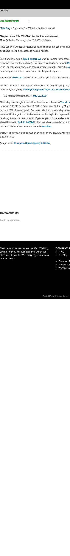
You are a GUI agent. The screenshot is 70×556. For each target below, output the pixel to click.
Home (4, 10)
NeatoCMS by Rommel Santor (55, 296)
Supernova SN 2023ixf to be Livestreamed (29, 36)
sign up (24, 21)
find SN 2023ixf (25, 122)
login (32, 21)
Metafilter (46, 126)
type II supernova (32, 59)
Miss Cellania (7, 40)
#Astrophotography (33, 89)
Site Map (62, 255)
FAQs (61, 251)
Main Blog (5, 28)
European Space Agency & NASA (32, 143)
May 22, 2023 (39, 96)
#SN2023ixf (17, 77)
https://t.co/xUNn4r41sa (57, 89)
